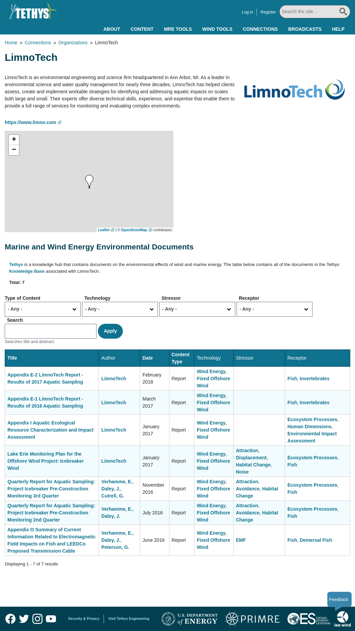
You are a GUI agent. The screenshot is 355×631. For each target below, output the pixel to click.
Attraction (247, 450)
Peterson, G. (115, 547)
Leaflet (104, 230)
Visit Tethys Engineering (128, 618)
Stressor (171, 298)
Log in (247, 12)
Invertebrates (314, 378)
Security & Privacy (83, 618)
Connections (260, 29)
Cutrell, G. (112, 496)
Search (15, 320)
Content (142, 29)
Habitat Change (253, 464)
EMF (241, 540)
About (111, 29)
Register (268, 12)
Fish (292, 378)
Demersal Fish (316, 540)
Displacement (251, 457)
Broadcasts (305, 29)
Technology (97, 298)
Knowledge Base (27, 271)
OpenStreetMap (134, 230)
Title (12, 358)
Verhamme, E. (116, 481)
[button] (89, 182)
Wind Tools (217, 29)
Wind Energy (211, 371)
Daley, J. (110, 488)
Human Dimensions (310, 426)
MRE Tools (178, 29)
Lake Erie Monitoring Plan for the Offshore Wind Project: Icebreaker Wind (45, 461)
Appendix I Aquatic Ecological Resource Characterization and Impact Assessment (50, 430)
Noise (242, 472)
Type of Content (22, 298)
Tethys (16, 264)
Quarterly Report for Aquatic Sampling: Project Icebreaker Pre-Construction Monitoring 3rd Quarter (51, 489)
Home (11, 42)
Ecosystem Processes (312, 419)
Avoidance (248, 488)
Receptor (249, 298)
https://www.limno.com (30, 122)
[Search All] (314, 11)
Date (147, 358)
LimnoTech (113, 378)
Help (338, 29)
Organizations (72, 42)
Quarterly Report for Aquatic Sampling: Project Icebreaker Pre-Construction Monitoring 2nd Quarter (51, 513)
